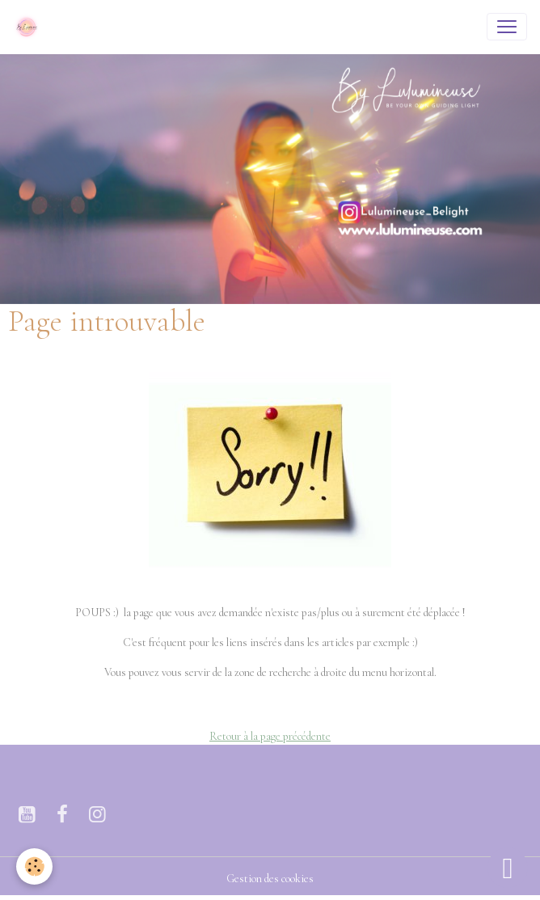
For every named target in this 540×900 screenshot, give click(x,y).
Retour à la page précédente (270, 736)
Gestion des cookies (270, 878)
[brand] (30, 26)
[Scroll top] (507, 867)
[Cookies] (34, 866)
